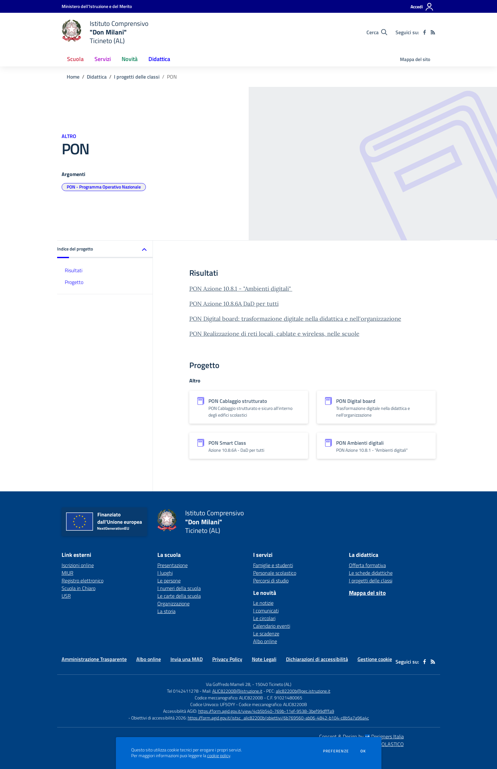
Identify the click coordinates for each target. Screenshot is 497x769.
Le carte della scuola (179, 596)
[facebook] (424, 32)
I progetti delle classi (137, 77)
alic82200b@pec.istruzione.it (303, 691)
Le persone (169, 580)
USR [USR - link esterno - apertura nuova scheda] (66, 596)
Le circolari (264, 618)
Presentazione (172, 565)
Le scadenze (266, 633)
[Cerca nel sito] (377, 32)
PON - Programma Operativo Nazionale (104, 186)
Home (73, 77)
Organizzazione (173, 603)
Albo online (265, 641)
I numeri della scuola (179, 588)
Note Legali (264, 659)
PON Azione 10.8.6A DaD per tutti (234, 303)
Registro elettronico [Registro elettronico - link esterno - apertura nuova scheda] (82, 580)
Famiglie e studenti (273, 565)
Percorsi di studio (271, 580)
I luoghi (165, 573)
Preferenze (336, 751)
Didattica (97, 77)
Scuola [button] (75, 59)
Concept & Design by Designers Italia (361, 736)
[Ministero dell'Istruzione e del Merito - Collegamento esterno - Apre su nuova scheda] (97, 6)
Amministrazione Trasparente (94, 659)
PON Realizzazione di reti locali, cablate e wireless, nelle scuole (274, 333)
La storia (166, 611)
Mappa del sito (415, 59)
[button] (105, 249)
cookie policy (218, 755)
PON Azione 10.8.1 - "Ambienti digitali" (240, 288)
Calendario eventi (271, 626)
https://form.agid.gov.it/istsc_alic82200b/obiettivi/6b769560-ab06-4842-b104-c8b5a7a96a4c (278, 717)
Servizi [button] (102, 59)
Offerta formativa (367, 565)
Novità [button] (130, 59)
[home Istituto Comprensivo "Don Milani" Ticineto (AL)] (105, 32)
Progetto (74, 282)
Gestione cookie (375, 659)
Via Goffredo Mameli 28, (228, 684)
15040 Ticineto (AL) (273, 684)
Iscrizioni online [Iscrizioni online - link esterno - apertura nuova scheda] (78, 565)
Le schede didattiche (371, 573)
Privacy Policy (227, 659)
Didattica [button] (159, 59)
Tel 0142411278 (183, 691)
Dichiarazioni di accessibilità (317, 659)
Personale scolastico (274, 573)
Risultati (73, 270)
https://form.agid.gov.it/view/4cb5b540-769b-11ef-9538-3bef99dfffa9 (266, 711)
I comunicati (266, 610)
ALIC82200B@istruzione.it (237, 691)
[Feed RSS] (433, 32)
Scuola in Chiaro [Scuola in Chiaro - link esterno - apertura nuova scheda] (78, 588)
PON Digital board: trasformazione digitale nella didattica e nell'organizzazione (295, 318)
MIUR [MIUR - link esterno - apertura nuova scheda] (67, 573)
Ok (363, 751)
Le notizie (263, 603)
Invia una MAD (186, 659)
